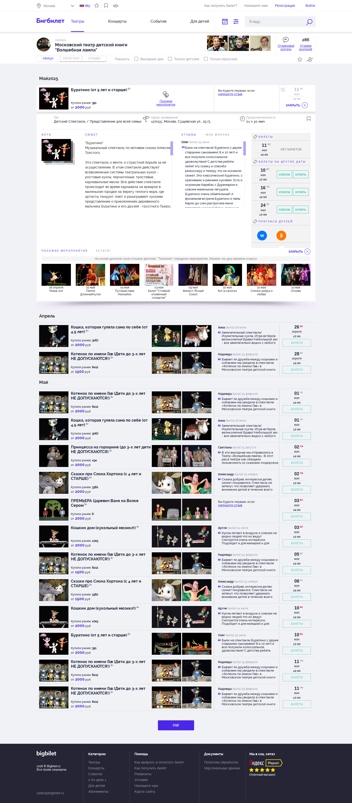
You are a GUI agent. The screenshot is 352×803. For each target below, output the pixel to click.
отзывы (94, 58)
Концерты (117, 21)
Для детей (199, 21)
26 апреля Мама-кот (56, 289)
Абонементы (98, 791)
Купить (300, 174)
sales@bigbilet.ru (50, 793)
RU (87, 6)
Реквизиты (142, 774)
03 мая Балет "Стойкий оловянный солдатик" (159, 292)
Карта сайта (144, 791)
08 (296, 581)
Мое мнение (218, 134)
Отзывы (189, 134)
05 (296, 554)
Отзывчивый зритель (286, 47)
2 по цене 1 (97, 780)
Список (284, 174)
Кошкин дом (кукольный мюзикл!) (105, 527)
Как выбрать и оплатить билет (159, 762)
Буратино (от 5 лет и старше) (101, 90)
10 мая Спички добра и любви (262, 291)
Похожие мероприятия (165, 102)
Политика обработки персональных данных (222, 765)
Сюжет (91, 134)
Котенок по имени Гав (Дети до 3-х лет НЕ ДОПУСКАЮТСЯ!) (108, 356)
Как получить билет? (220, 6)
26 (296, 327)
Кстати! (103, 250)
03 (296, 500)
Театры (77, 21)
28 (296, 353)
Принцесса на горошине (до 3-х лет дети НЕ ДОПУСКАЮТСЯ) (111, 449)
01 (296, 393)
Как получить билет (150, 768)
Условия (141, 780)
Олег (184, 142)
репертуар (71, 58)
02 (296, 447)
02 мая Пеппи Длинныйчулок (90, 291)
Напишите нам (255, 6)
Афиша (48, 58)
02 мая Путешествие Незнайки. (124, 291)
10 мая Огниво (296, 289)
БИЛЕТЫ (297, 343)
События (158, 21)
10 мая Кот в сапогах (227, 289)
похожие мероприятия (65, 250)
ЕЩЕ (176, 725)
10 (296, 607)
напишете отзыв (230, 94)
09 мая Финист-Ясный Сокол (193, 291)
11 (296, 89)
